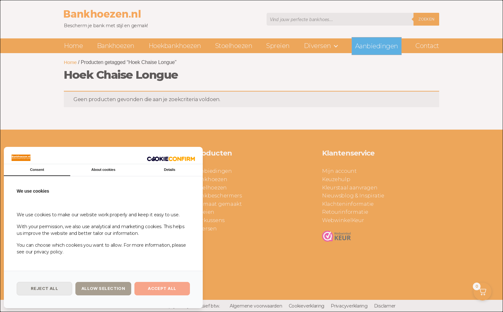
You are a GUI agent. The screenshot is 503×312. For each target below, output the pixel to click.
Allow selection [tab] (103, 288)
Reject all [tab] (44, 288)
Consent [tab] (37, 170)
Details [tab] (169, 170)
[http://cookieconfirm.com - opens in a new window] (171, 158)
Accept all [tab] (162, 288)
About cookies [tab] (103, 170)
